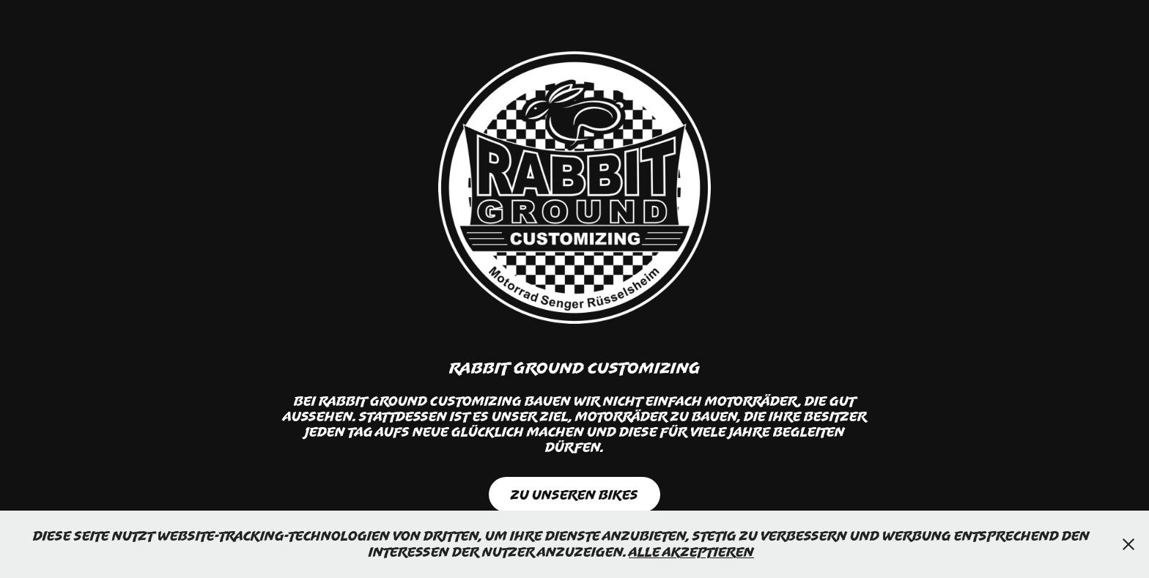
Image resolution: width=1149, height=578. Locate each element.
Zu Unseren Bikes (574, 494)
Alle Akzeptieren (691, 551)
